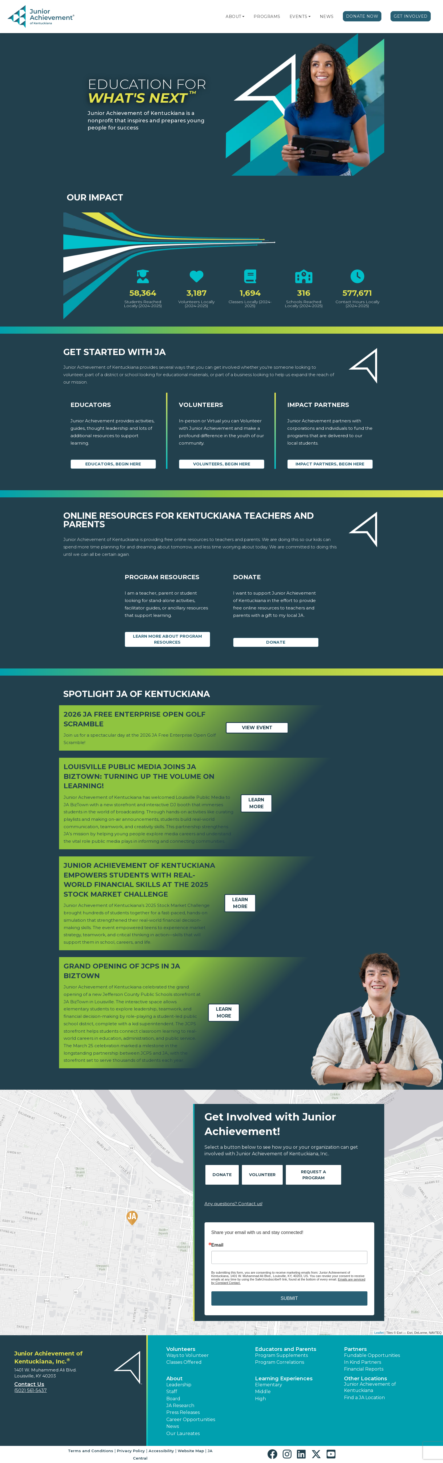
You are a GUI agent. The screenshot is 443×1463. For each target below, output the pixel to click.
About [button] (174, 1378)
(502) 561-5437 (30, 1390)
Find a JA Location (364, 1397)
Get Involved (411, 16)
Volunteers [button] (180, 1349)
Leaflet (379, 1332)
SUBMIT (289, 1298)
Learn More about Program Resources (167, 639)
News (327, 16)
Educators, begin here (113, 464)
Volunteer (262, 1174)
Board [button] (173, 1398)
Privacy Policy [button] (131, 1450)
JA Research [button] (180, 1405)
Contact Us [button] (29, 1384)
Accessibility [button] (161, 1450)
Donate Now (362, 16)
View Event (257, 728)
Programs (267, 16)
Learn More (256, 803)
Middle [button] (263, 1391)
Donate (275, 642)
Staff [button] (171, 1391)
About (233, 16)
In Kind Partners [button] (362, 1362)
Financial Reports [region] (363, 1369)
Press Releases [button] (183, 1412)
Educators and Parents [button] (285, 1349)
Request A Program (313, 1174)
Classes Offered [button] (184, 1362)
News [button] (172, 1426)
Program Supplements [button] (281, 1355)
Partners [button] (355, 1349)
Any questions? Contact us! (233, 1203)
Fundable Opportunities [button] (372, 1355)
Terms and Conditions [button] (90, 1450)
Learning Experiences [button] (284, 1378)
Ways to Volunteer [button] (187, 1355)
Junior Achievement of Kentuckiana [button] (370, 1387)
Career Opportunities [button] (190, 1419)
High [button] (260, 1398)
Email (217, 1245)
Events (298, 16)
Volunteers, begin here (221, 464)
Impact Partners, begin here (330, 464)
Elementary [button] (268, 1384)
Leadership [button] (178, 1384)
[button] (243, 16)
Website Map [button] (191, 1450)
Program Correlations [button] (279, 1362)
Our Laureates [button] (183, 1433)
